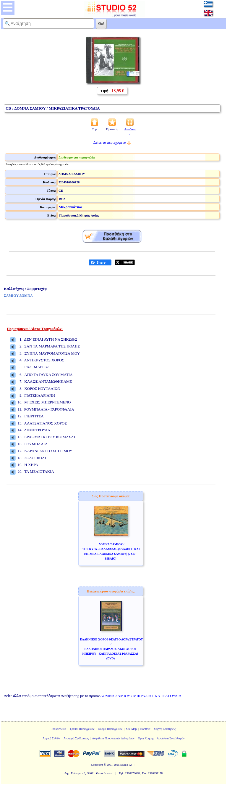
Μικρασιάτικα (70, 207)
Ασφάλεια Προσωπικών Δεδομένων (113, 738)
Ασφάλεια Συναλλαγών (170, 738)
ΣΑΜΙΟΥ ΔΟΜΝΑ (18, 296)
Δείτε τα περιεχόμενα (109, 142)
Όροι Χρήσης (146, 738)
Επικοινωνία (58, 728)
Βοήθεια (145, 728)
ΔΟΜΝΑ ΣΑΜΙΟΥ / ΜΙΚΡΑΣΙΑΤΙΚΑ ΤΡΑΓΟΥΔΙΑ (140, 695)
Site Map (131, 728)
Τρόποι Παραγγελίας (82, 728)
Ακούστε (130, 130)
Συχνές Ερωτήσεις (165, 728)
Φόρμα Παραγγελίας (110, 728)
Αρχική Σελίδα (51, 738)
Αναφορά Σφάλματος (76, 738)
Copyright (97, 764)
